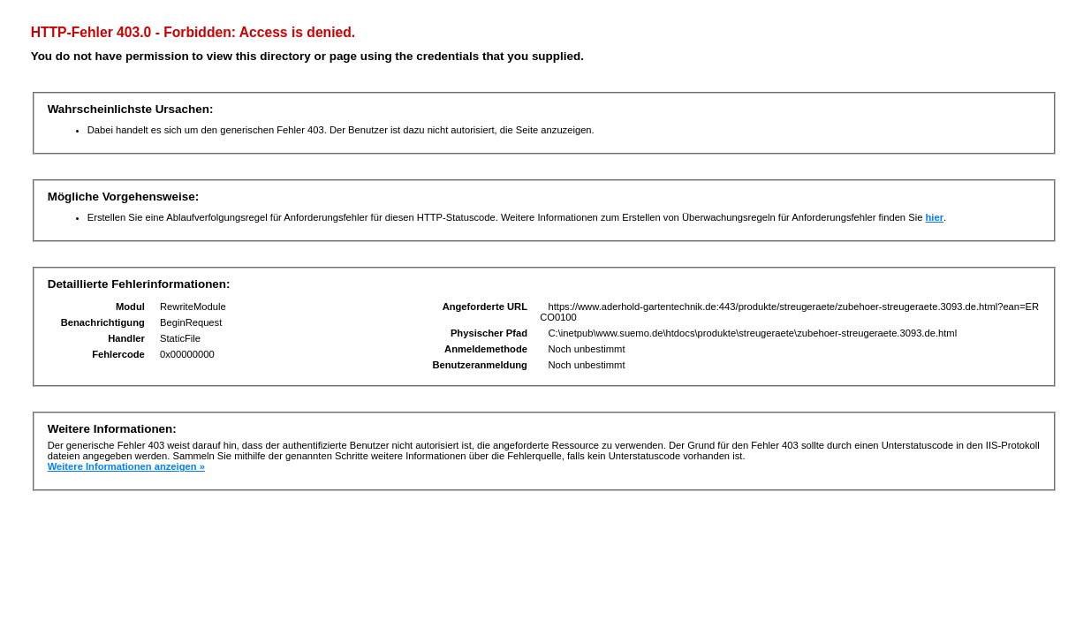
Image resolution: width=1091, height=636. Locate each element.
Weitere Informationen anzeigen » (126, 466)
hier (934, 217)
